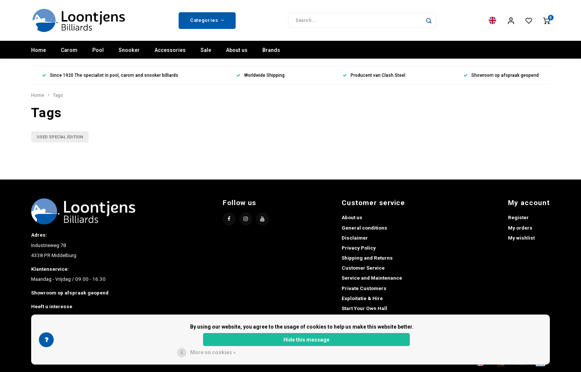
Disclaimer (355, 238)
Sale (205, 50)
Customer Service (363, 268)
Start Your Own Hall (364, 308)
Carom (69, 50)
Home (38, 50)
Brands (271, 50)
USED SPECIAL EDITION (60, 137)
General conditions (364, 228)
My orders (520, 228)
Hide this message (306, 340)
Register (518, 217)
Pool (98, 50)
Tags (58, 95)
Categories (207, 20)
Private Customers (364, 288)
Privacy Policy (359, 248)
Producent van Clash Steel (374, 75)
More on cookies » (213, 352)
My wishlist (521, 238)
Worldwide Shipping (260, 75)
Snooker (129, 50)
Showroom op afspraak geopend (501, 75)
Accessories (170, 50)
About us (237, 50)
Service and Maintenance (372, 278)
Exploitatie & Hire (362, 298)
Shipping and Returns (367, 258)
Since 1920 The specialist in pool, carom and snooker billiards (110, 75)
